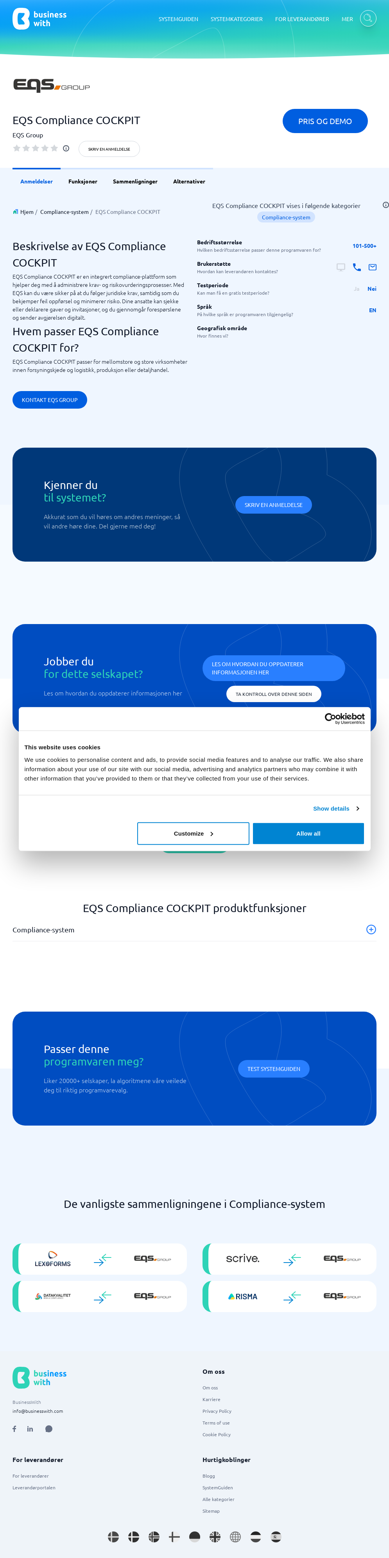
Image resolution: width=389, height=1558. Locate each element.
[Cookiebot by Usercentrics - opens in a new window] (330, 719)
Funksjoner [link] (82, 181)
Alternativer (189, 181)
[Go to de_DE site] (194, 1536)
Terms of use (216, 1422)
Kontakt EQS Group (50, 399)
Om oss (210, 1387)
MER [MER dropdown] (347, 18)
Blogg (209, 1476)
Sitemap (211, 1511)
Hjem (27, 211)
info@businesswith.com (38, 1411)
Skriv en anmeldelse (109, 149)
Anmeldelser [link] (36, 181)
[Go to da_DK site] (133, 1536)
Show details (331, 808)
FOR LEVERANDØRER (302, 18)
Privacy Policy (217, 1411)
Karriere (211, 1399)
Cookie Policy (217, 1434)
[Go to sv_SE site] (113, 1536)
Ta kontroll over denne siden (274, 694)
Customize (193, 833)
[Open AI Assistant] (49, 1429)
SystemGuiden (218, 1487)
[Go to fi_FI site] (174, 1536)
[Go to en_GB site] (215, 1536)
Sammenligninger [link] (135, 181)
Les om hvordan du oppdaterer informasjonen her (257, 668)
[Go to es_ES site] (276, 1536)
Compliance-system (64, 211)
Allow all (308, 833)
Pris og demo (325, 121)
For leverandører (31, 1476)
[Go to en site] (235, 1536)
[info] (66, 148)
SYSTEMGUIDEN (178, 18)
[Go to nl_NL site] (255, 1536)
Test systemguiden (273, 1068)
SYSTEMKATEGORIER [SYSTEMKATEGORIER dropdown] (237, 18)
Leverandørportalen (34, 1487)
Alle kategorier (219, 1499)
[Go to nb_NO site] (154, 1536)
